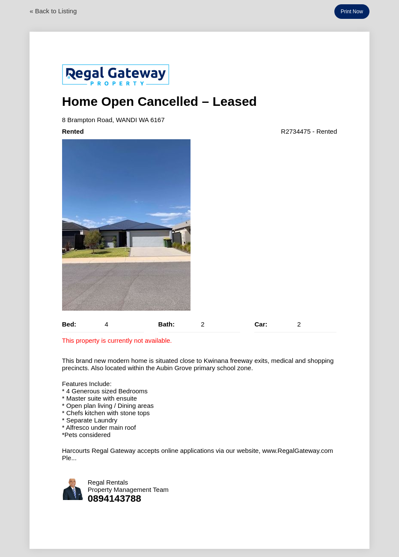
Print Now (352, 12)
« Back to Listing (53, 11)
